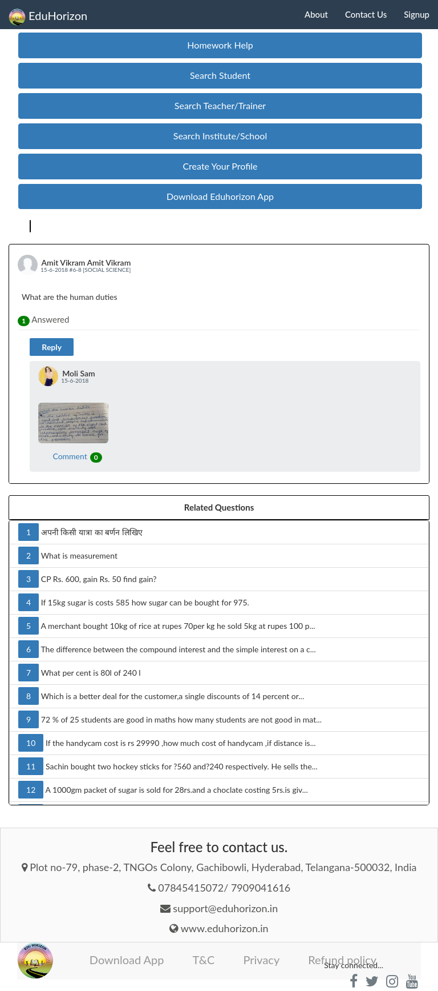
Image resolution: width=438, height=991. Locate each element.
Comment (77, 456)
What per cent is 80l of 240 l (79, 672)
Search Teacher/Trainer (220, 105)
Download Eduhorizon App (220, 196)
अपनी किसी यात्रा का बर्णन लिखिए (80, 532)
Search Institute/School (220, 135)
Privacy (261, 959)
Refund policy (342, 959)
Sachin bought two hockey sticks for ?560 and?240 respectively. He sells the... (168, 766)
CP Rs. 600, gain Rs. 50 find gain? (87, 579)
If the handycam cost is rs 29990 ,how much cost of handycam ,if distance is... (167, 743)
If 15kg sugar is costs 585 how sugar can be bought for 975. (133, 602)
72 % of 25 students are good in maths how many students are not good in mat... (170, 719)
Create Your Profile (219, 166)
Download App (127, 959)
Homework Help (220, 44)
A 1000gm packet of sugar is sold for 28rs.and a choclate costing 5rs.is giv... (163, 790)
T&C (204, 959)
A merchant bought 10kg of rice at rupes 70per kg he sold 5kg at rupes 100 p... (166, 626)
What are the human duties (69, 297)
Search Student (220, 75)
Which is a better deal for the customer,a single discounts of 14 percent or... (161, 696)
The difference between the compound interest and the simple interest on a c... (167, 649)
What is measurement (67, 555)
